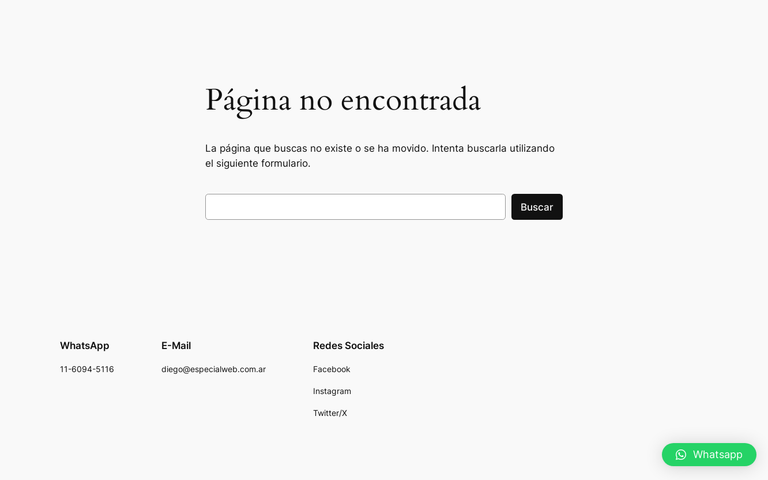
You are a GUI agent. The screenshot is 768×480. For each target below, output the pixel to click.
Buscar (537, 207)
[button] (709, 454)
